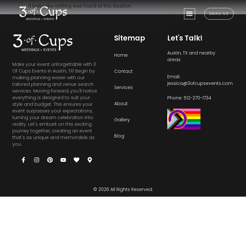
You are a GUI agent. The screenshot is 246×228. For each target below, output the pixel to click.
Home (121, 55)
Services (123, 87)
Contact (123, 71)
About (121, 103)
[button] (189, 13)
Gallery (122, 120)
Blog (119, 136)
